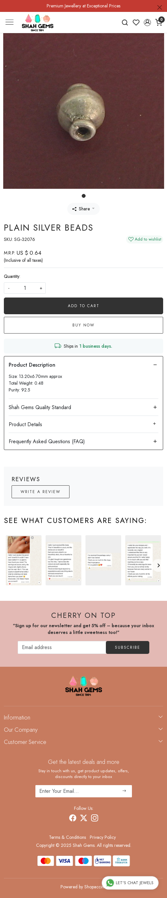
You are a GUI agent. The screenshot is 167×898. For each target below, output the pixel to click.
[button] (147, 22)
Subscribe (127, 647)
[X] (83, 818)
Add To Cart (83, 306)
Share (81, 209)
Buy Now (83, 325)
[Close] (159, 7)
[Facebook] (73, 818)
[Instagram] (94, 818)
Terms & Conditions (67, 837)
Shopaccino (95, 887)
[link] (125, 22)
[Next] (158, 565)
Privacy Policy (103, 837)
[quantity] (25, 288)
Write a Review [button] (40, 492)
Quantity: (12, 276)
